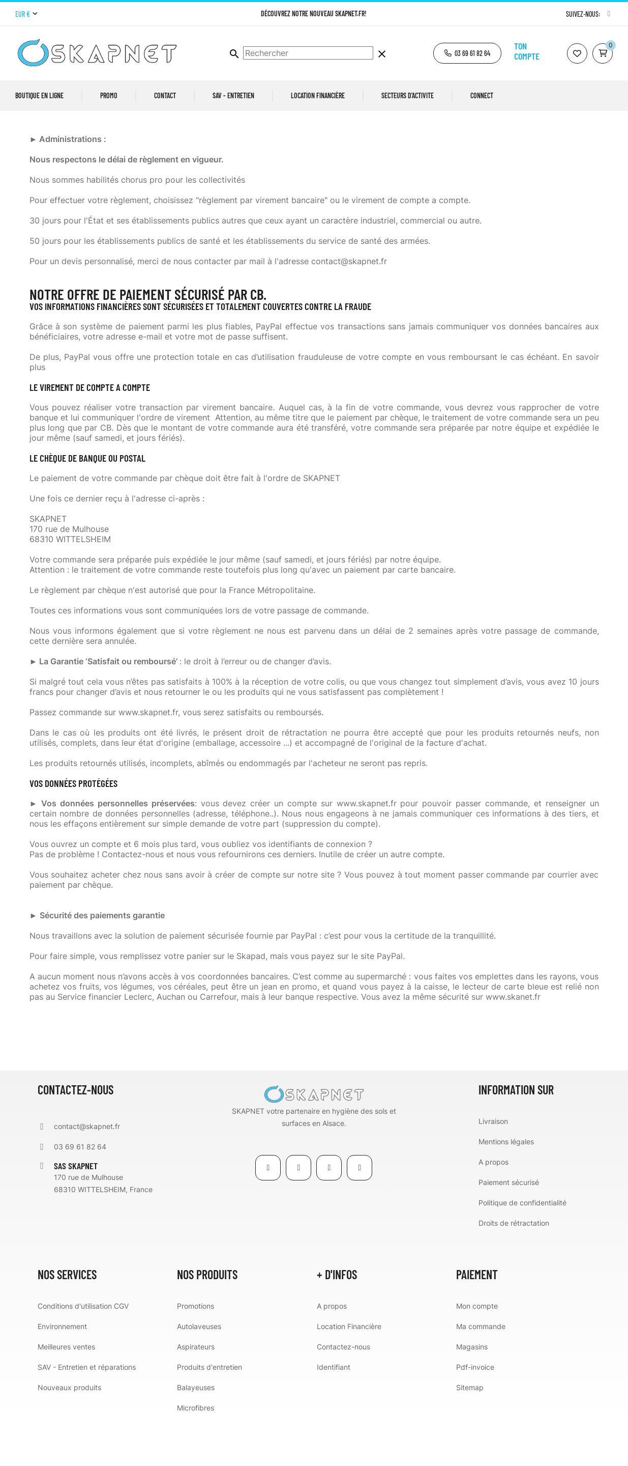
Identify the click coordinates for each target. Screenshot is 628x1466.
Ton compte (527, 51)
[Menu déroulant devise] (26, 14)
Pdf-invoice (475, 1412)
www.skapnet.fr (367, 848)
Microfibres (195, 1453)
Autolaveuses (199, 1371)
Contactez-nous (343, 1392)
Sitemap (470, 1432)
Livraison (493, 1166)
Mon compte (477, 1351)
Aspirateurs (196, 1392)
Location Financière (349, 1371)
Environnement (62, 1371)
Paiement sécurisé (509, 1227)
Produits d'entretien (209, 1412)
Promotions (195, 1351)
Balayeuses (196, 1432)
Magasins (472, 1392)
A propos (494, 1207)
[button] (467, 53)
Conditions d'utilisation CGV (83, 1351)
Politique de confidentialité (522, 1248)
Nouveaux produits (69, 1432)
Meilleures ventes (66, 1392)
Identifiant (333, 1412)
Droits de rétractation (514, 1268)
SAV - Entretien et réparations (87, 1412)
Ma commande (480, 1371)
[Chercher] (308, 53)
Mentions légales (506, 1186)
